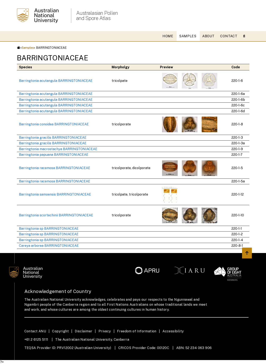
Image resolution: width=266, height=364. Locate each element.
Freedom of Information (136, 331)
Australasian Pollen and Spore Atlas (97, 15)
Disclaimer (83, 331)
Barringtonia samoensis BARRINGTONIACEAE (55, 194)
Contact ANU (35, 331)
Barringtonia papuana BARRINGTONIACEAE (53, 155)
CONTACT (228, 36)
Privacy (105, 331)
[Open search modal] (246, 36)
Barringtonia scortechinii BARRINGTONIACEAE (56, 215)
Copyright (60, 331)
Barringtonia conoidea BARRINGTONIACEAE (54, 124)
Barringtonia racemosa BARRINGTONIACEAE (54, 168)
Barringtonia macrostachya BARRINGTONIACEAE (58, 149)
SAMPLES (187, 36)
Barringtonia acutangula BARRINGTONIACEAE (55, 81)
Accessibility (173, 331)
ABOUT (208, 36)
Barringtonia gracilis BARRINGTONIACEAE (52, 138)
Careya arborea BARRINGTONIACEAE (49, 246)
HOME (167, 36)
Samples (28, 47)
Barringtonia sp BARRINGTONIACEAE (49, 229)
